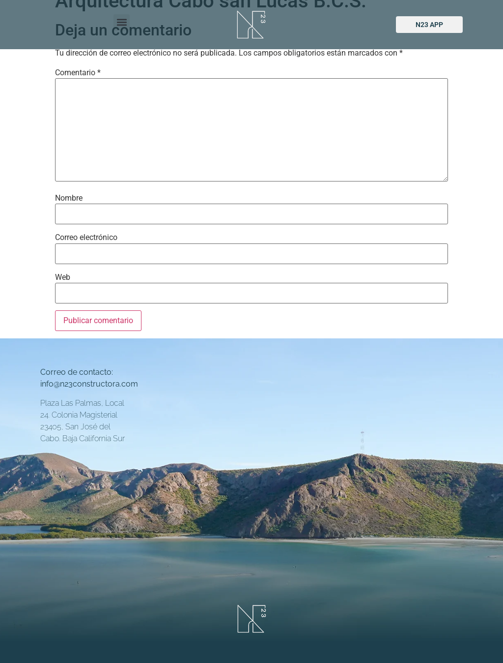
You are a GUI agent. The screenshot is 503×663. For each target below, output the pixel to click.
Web (62, 277)
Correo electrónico (86, 237)
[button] (121, 22)
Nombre (69, 198)
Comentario (78, 73)
